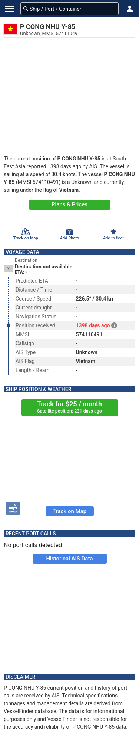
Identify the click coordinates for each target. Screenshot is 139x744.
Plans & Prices (69, 204)
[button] (129, 8)
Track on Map (69, 511)
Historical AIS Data (69, 558)
